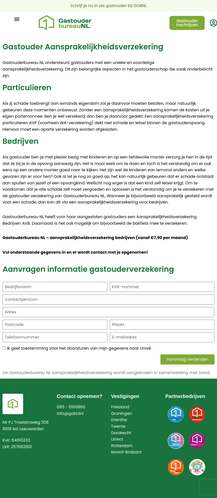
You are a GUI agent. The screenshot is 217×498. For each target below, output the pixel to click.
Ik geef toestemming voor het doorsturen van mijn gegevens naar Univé (79, 348)
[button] (17, 19)
